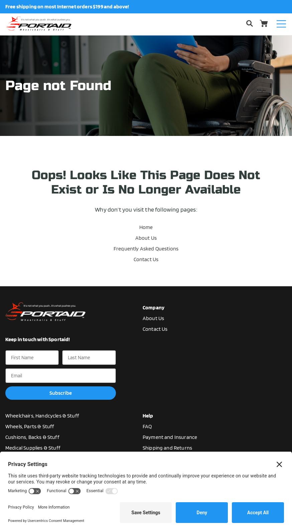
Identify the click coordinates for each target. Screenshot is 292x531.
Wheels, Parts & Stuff (29, 426)
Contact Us (146, 259)
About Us (146, 238)
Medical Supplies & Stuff (32, 448)
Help (148, 415)
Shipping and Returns (167, 448)
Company (153, 307)
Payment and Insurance (170, 437)
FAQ (147, 426)
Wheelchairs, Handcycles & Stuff (42, 415)
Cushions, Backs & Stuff (32, 437)
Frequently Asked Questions (146, 248)
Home (146, 227)
